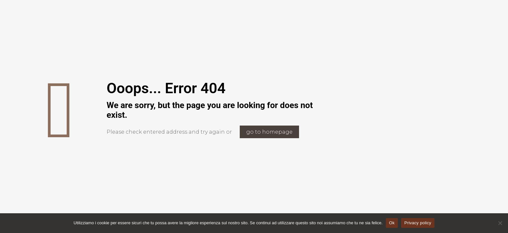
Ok (392, 222)
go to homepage (269, 132)
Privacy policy (417, 222)
